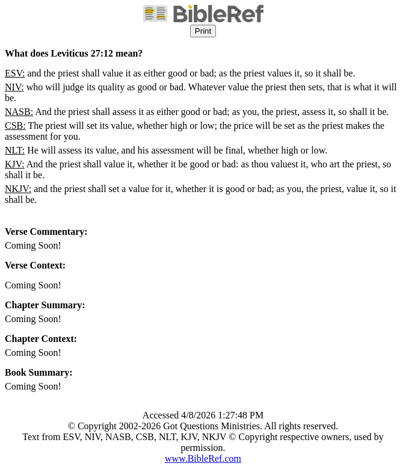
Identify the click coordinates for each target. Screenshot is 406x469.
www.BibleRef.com (203, 458)
